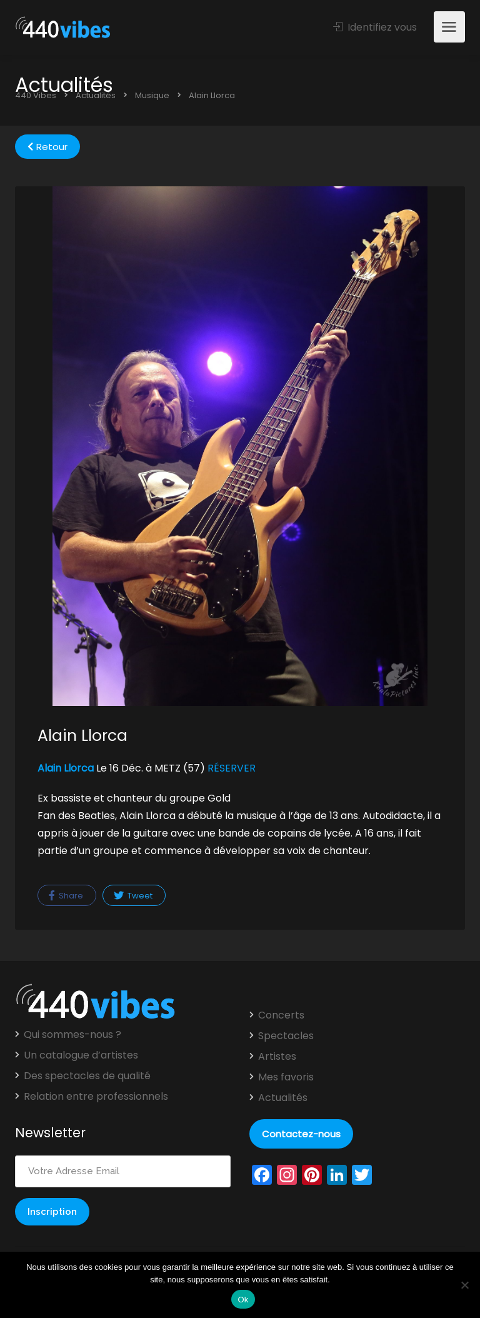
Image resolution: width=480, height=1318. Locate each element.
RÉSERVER (232, 768)
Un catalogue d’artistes (81, 1055)
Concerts (281, 1015)
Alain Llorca (66, 768)
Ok (243, 1299)
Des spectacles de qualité (87, 1076)
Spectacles (286, 1036)
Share (66, 896)
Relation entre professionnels (96, 1097)
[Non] (464, 1285)
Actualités (283, 1098)
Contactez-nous (301, 1133)
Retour (48, 146)
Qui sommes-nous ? (72, 1035)
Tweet (133, 896)
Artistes (277, 1057)
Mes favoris (286, 1077)
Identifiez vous (375, 27)
